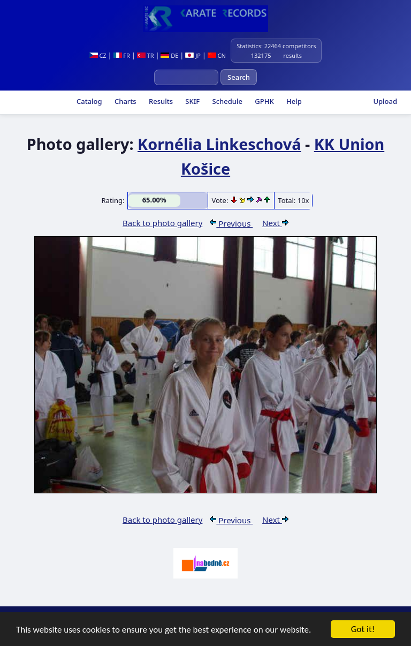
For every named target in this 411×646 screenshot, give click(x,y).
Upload (385, 101)
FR (121, 55)
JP (193, 55)
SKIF (192, 101)
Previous (231, 223)
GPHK (263, 101)
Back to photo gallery (162, 222)
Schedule (226, 101)
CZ (97, 55)
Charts (124, 101)
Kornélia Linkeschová (219, 143)
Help (293, 101)
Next (275, 222)
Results (160, 101)
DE (169, 55)
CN (217, 55)
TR (145, 55)
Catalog (88, 101)
